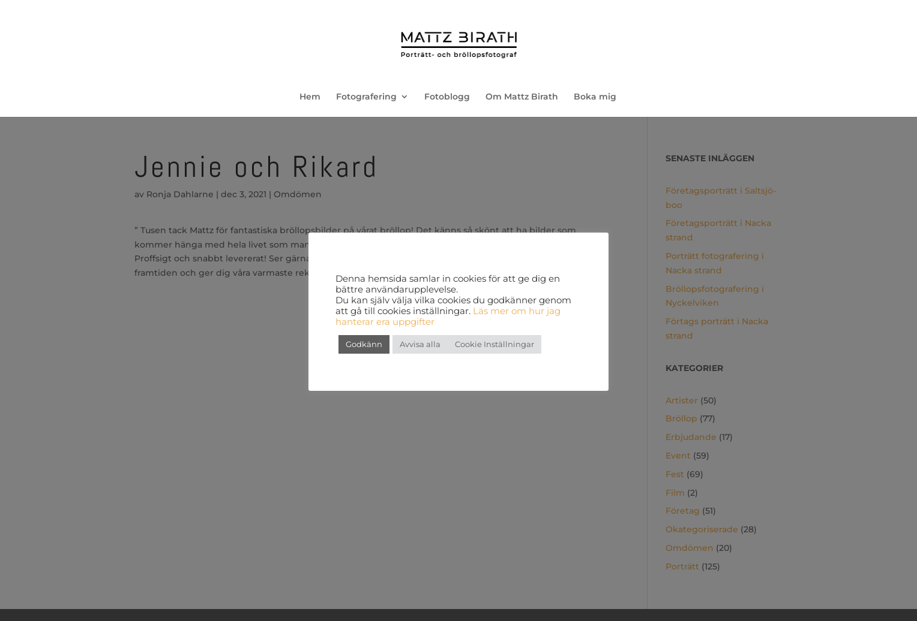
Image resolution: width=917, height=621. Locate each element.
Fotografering (366, 97)
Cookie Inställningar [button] (494, 344)
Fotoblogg (447, 97)
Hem (309, 97)
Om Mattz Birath (522, 97)
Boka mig (595, 97)
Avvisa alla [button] (420, 344)
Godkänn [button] (364, 344)
